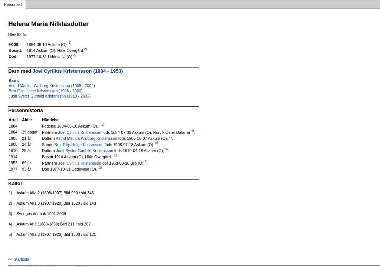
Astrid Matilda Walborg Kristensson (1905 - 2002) (52, 85)
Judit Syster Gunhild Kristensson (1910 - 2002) (50, 96)
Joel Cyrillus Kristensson (79, 132)
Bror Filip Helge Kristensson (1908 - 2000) (45, 91)
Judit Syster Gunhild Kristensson (84, 150)
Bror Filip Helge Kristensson (79, 144)
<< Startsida (18, 259)
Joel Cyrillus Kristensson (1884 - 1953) (78, 71)
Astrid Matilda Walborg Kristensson (86, 138)
